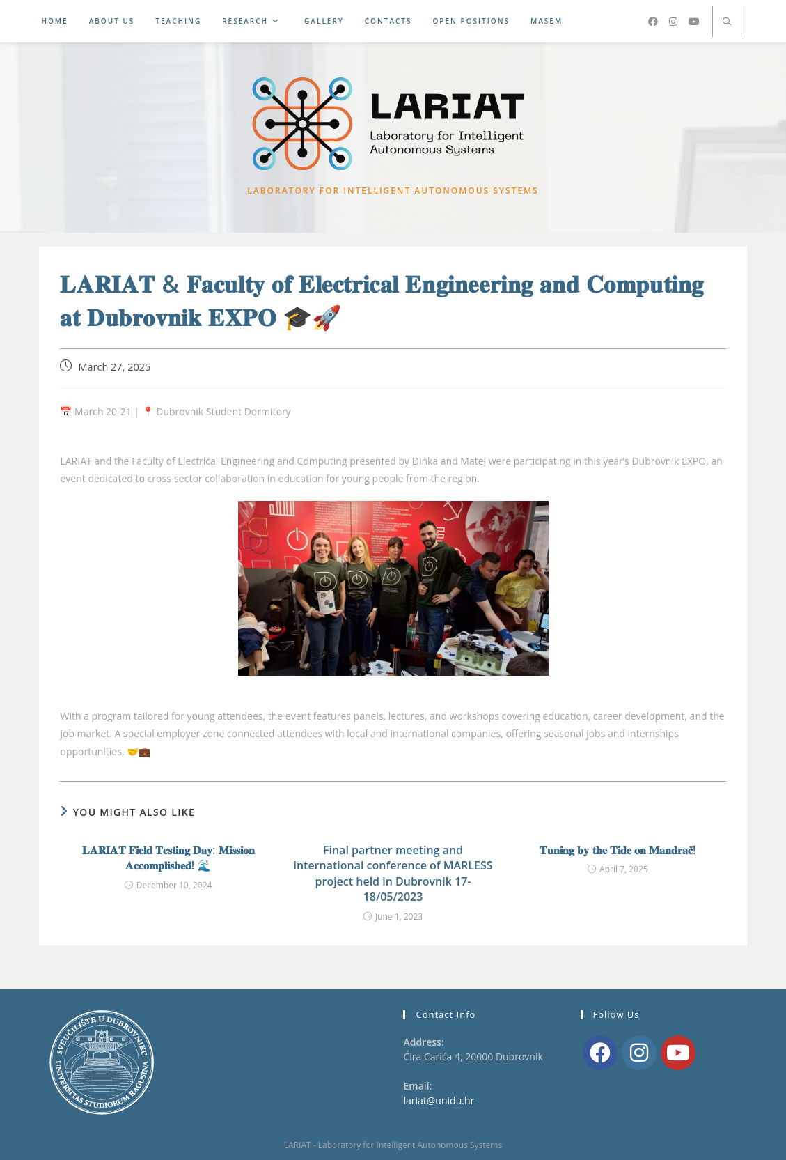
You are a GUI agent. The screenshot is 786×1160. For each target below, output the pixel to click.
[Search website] (727, 22)
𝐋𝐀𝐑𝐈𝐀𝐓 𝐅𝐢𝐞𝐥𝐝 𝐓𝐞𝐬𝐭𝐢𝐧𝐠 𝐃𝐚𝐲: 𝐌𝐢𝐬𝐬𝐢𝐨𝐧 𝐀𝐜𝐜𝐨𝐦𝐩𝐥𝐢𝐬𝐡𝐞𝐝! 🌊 (168, 860)
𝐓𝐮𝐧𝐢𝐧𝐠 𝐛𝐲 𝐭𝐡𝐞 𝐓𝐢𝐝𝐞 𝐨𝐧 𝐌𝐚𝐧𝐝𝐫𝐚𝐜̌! (617, 852)
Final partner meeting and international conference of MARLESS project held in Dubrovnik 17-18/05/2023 (392, 876)
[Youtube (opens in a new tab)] (694, 21)
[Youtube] (678, 1052)
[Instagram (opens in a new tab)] (673, 21)
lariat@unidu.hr (438, 1101)
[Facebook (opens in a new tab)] (653, 21)
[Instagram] (639, 1052)
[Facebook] (600, 1052)
